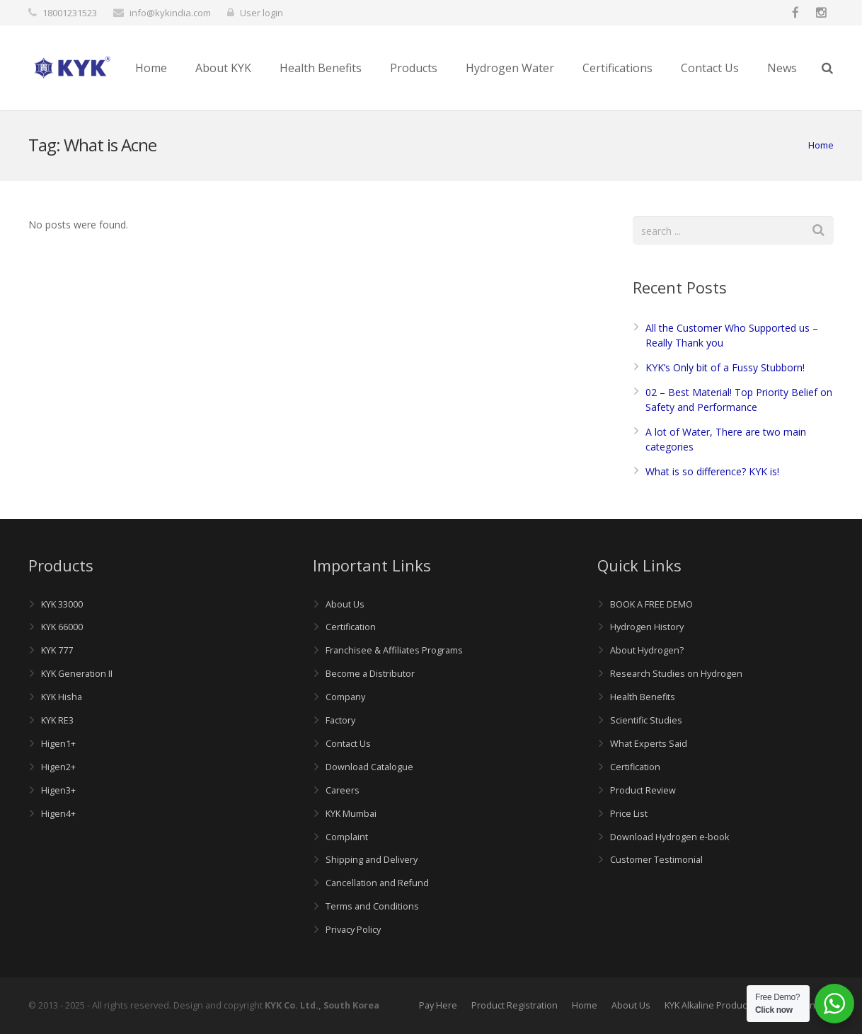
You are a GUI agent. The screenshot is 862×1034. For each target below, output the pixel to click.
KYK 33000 (62, 604)
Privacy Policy (353, 930)
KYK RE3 (57, 720)
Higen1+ (58, 744)
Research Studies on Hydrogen (676, 674)
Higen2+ (58, 767)
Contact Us (348, 744)
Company (345, 697)
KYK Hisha (61, 697)
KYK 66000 (62, 627)
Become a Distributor (370, 674)
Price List (629, 814)
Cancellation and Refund (377, 883)
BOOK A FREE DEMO (651, 604)
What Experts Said (648, 744)
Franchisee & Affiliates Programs (394, 650)
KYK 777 (57, 650)
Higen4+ (58, 814)
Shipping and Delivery (372, 860)
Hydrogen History (647, 627)
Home (821, 145)
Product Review (643, 790)
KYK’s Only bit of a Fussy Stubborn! (725, 367)
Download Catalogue (369, 767)
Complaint (347, 837)
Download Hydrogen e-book (669, 837)
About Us (345, 604)
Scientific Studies (646, 720)
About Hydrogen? (647, 650)
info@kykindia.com (170, 12)
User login (261, 12)
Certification (351, 627)
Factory (340, 720)
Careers (343, 790)
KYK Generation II (77, 674)
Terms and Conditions (372, 906)
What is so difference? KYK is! (712, 471)
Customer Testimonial (656, 860)
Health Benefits (642, 697)
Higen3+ (58, 790)
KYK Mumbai (351, 814)
